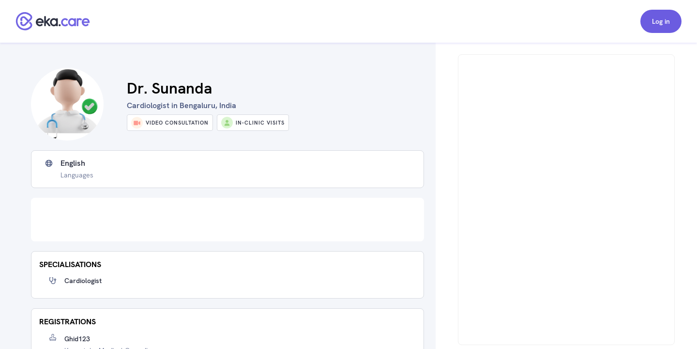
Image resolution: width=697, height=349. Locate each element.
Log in (661, 21)
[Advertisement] (227, 219)
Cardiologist (83, 280)
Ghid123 (77, 338)
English (73, 163)
